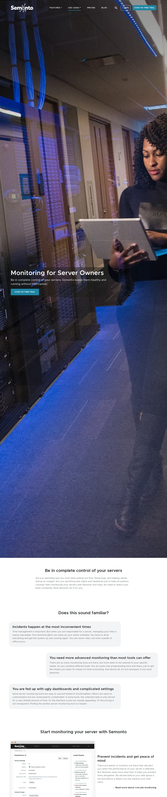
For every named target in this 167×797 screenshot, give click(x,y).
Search (116, 7)
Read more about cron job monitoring (135, 787)
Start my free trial (144, 8)
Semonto (22, 8)
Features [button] (55, 8)
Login (126, 8)
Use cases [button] (73, 8)
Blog (104, 8)
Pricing (91, 8)
